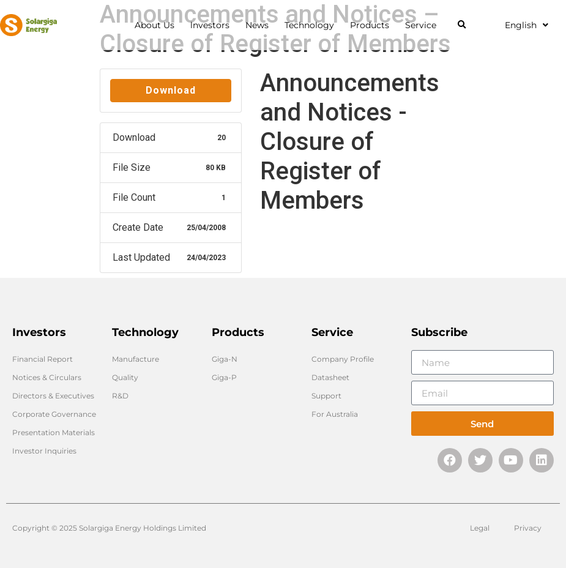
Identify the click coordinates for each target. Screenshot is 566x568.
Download (171, 90)
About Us (158, 25)
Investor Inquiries (44, 450)
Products (372, 25)
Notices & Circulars (46, 377)
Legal (480, 527)
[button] (462, 25)
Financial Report (42, 359)
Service (423, 25)
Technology (312, 25)
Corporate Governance (54, 414)
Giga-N (224, 359)
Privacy (528, 527)
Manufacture (135, 359)
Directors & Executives (53, 395)
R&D (120, 395)
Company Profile (342, 359)
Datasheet (330, 377)
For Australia (334, 414)
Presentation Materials (53, 432)
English (526, 25)
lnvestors (213, 25)
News (260, 25)
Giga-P (224, 377)
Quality (125, 377)
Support (326, 395)
